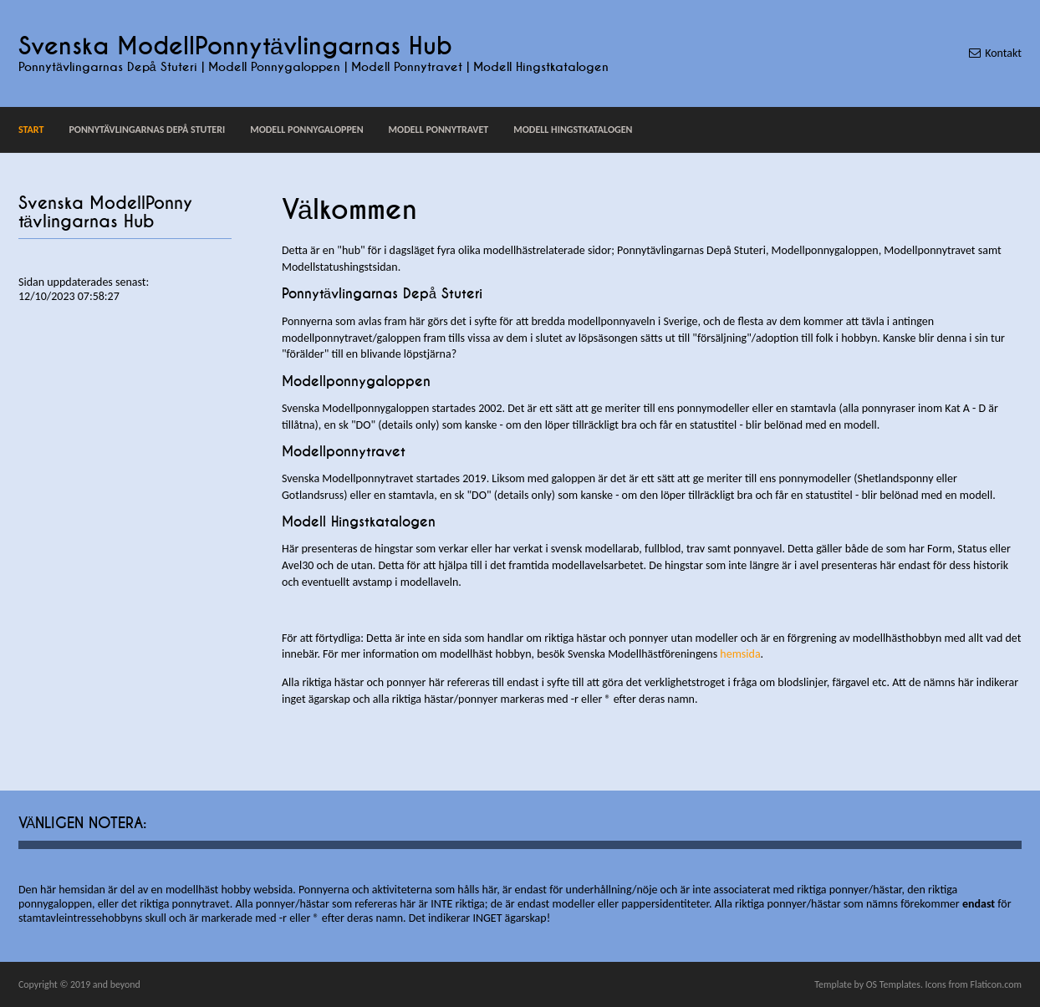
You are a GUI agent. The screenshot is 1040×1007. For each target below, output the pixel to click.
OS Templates (893, 984)
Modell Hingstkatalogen (572, 129)
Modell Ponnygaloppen (306, 129)
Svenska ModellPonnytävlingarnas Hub (235, 46)
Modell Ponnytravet (439, 129)
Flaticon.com (996, 984)
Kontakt (1003, 53)
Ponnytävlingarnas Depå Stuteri (147, 129)
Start (30, 129)
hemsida (740, 654)
